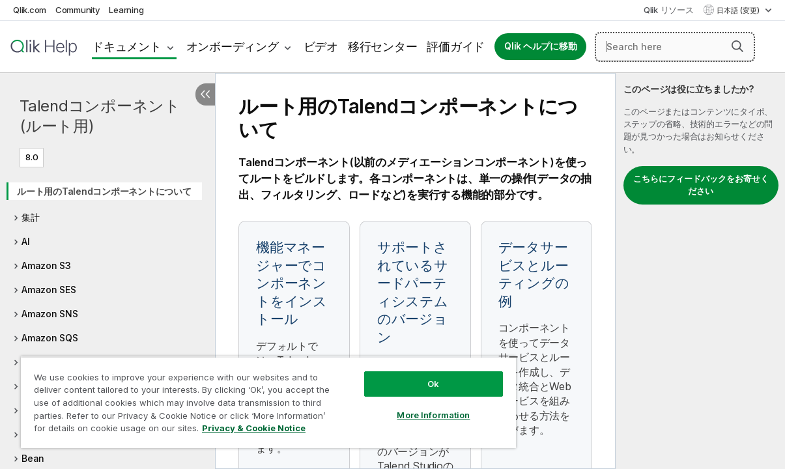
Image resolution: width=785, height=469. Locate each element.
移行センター (383, 46)
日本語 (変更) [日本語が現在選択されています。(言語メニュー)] (739, 10)
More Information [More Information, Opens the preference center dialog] (400, 405)
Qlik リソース (669, 10)
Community (77, 10)
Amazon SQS (49, 337)
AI (25, 241)
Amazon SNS (49, 313)
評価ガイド (456, 46)
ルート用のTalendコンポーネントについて (104, 191)
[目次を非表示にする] (205, 94)
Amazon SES (48, 289)
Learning (126, 10)
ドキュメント (127, 46)
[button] (737, 46)
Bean (32, 458)
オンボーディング (232, 46)
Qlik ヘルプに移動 (540, 46)
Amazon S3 (46, 265)
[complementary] (700, 271)
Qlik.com (29, 10)
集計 (30, 217)
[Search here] (675, 47)
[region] (248, 397)
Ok (400, 374)
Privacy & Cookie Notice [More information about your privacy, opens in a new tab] (110, 430)
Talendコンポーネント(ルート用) (100, 115)
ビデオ (321, 46)
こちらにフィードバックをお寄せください (701, 185)
